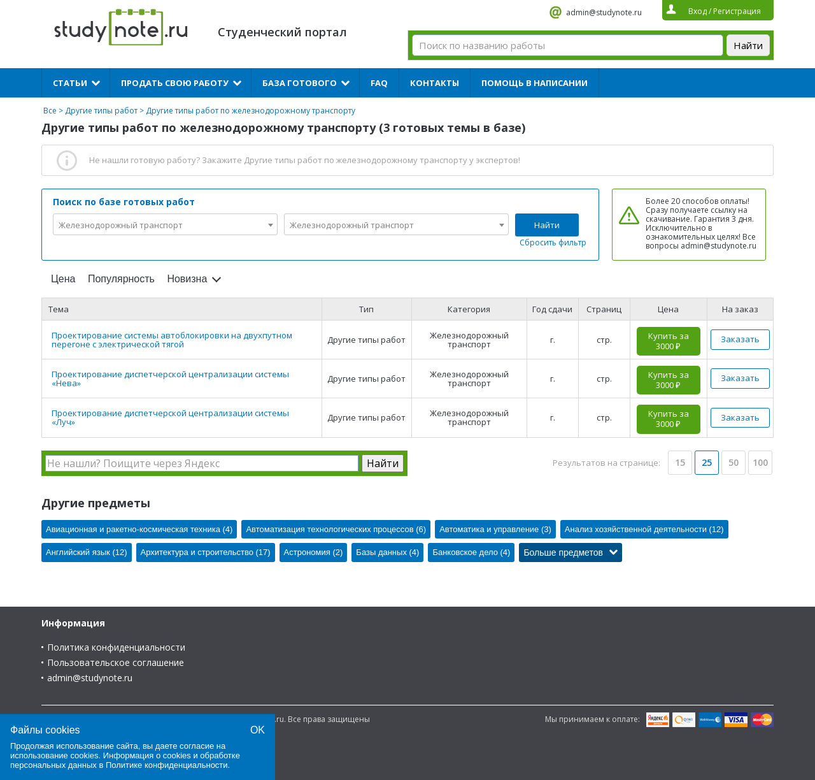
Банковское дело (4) (471, 552)
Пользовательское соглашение (115, 662)
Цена (63, 278)
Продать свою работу (175, 83)
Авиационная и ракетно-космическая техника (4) (139, 529)
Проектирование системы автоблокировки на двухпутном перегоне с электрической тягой (172, 339)
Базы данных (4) (387, 552)
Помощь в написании (534, 83)
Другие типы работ (101, 110)
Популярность (121, 278)
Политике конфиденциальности (167, 765)
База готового (299, 83)
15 (680, 462)
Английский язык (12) (86, 552)
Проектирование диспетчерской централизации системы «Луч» (170, 417)
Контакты (434, 83)
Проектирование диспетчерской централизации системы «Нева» (170, 378)
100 (760, 462)
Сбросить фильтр (553, 242)
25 (707, 462)
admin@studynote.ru (604, 12)
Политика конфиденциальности (116, 647)
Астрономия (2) (313, 552)
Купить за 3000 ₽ (668, 341)
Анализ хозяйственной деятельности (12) (644, 529)
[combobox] (165, 224)
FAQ (379, 83)
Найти (547, 225)
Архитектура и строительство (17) (206, 552)
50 (733, 462)
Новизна (187, 278)
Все (50, 110)
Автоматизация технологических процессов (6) (336, 529)
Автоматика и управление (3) (495, 529)
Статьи (70, 83)
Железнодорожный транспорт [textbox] (121, 225)
